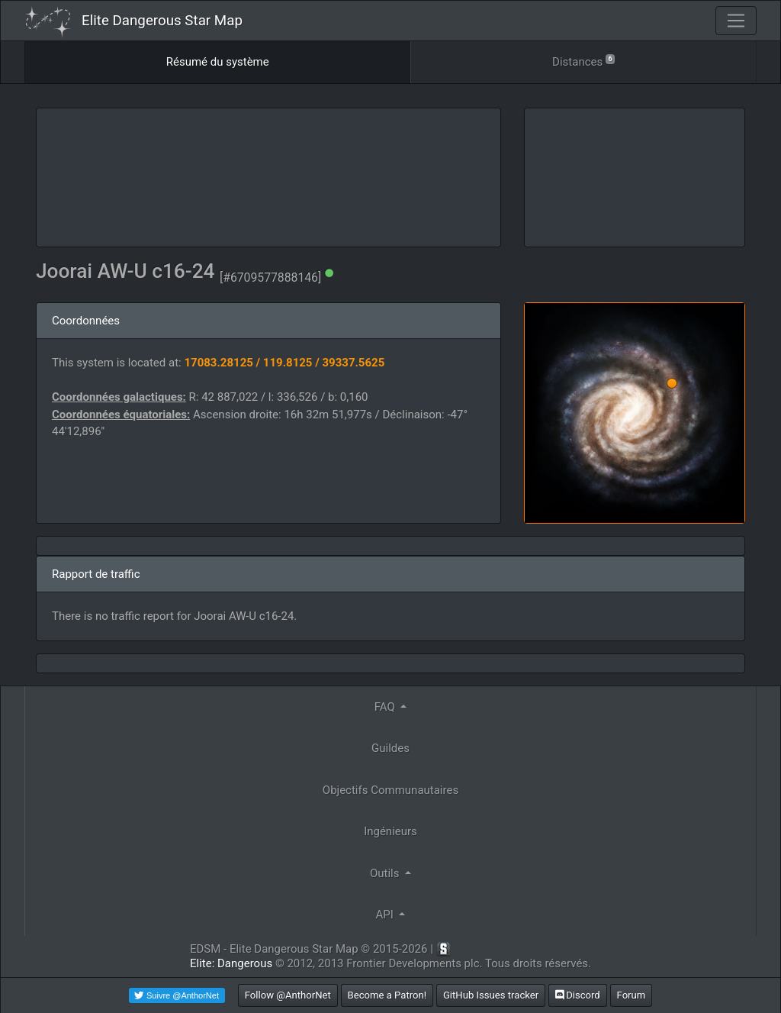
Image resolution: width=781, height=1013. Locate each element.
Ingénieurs (390, 831)
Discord (577, 995)
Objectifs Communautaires (390, 790)
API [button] (386, 914)
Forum (631, 995)
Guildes (390, 748)
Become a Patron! (387, 995)
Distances (583, 61)
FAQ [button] (386, 707)
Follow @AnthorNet (288, 995)
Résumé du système (217, 62)
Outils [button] (386, 873)
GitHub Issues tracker (490, 995)
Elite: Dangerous (231, 963)
